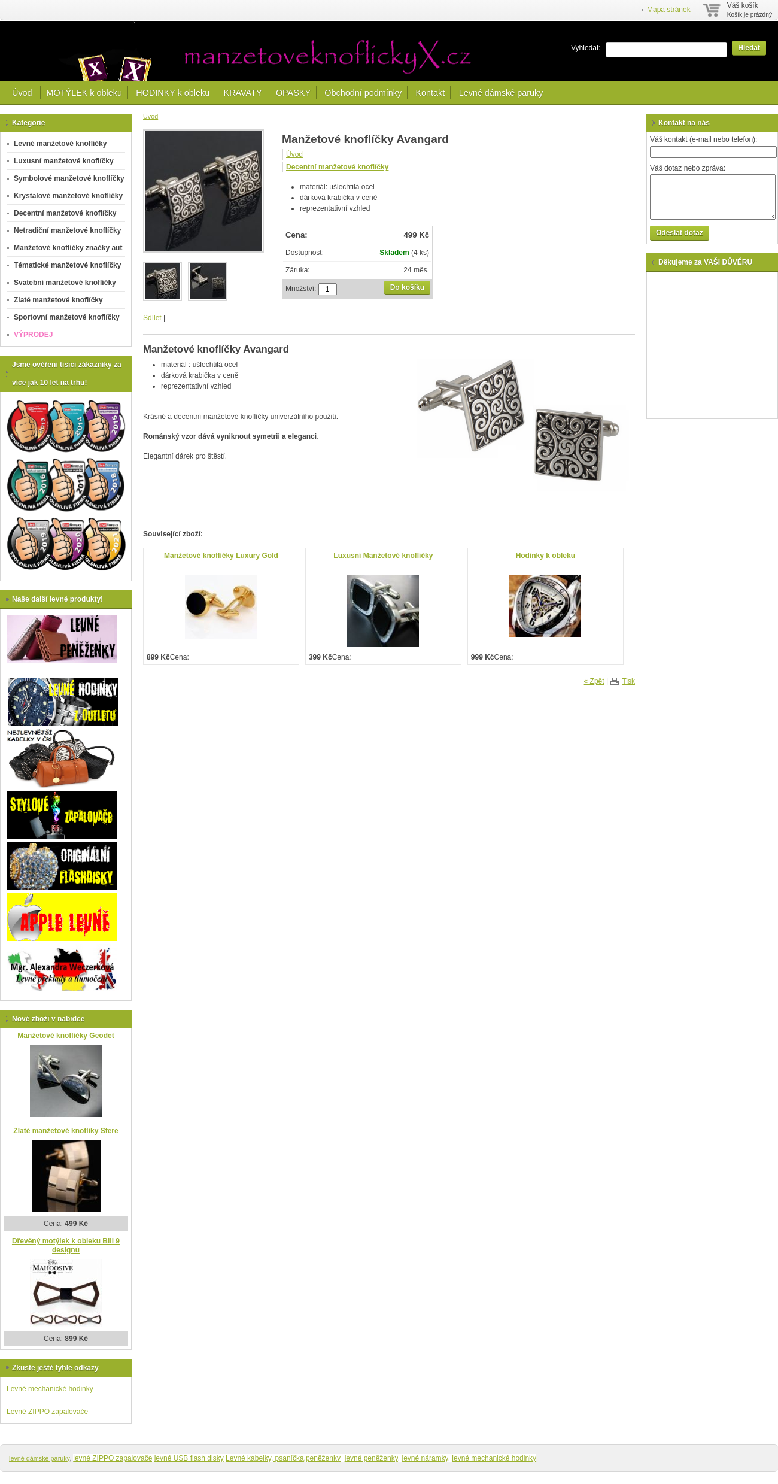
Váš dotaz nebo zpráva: (687, 168)
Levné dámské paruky (501, 93)
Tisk (628, 681)
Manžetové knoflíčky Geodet (65, 1035)
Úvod (23, 93)
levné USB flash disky (189, 1458)
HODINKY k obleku (172, 93)
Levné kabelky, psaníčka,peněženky (283, 1458)
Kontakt (430, 93)
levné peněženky (371, 1458)
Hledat (749, 48)
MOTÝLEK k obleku (84, 93)
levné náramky (425, 1458)
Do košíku (407, 287)
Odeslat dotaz (679, 233)
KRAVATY (243, 93)
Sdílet (152, 318)
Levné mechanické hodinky (50, 1389)
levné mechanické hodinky (494, 1458)
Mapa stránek (669, 9)
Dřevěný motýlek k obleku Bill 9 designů (66, 1245)
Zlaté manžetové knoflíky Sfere (65, 1131)
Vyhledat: (586, 48)
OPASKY (293, 93)
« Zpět (594, 681)
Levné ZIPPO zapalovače (47, 1411)
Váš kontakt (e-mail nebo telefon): (703, 139)
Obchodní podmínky (363, 93)
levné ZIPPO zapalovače (112, 1458)
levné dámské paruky (39, 1458)
